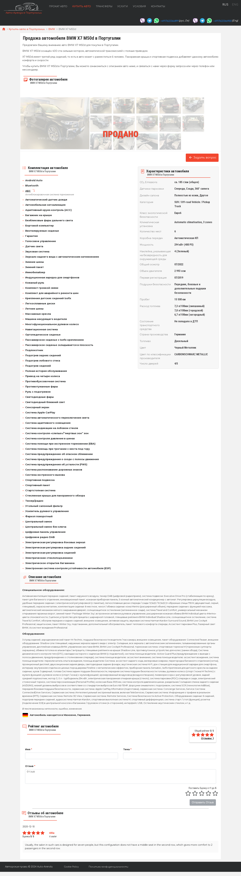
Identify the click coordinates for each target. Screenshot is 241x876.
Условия (139, 6)
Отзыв (30, 766)
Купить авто (81, 6)
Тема (127, 749)
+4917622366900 (222, 21)
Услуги (122, 6)
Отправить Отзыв (203, 802)
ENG (235, 4)
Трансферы (104, 6)
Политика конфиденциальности (108, 867)
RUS (225, 4)
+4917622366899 (169, 21)
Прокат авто (58, 6)
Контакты (158, 6)
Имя (28, 749)
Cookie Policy (71, 867)
